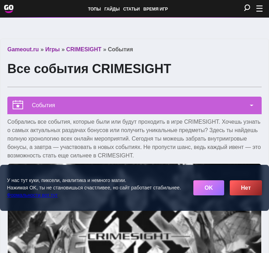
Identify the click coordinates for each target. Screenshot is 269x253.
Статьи (131, 9)
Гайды (112, 9)
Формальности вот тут (32, 195)
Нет (246, 188)
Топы (94, 9)
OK (209, 188)
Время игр (155, 9)
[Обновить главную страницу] (9, 9)
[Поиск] (247, 8)
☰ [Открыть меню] (259, 8)
